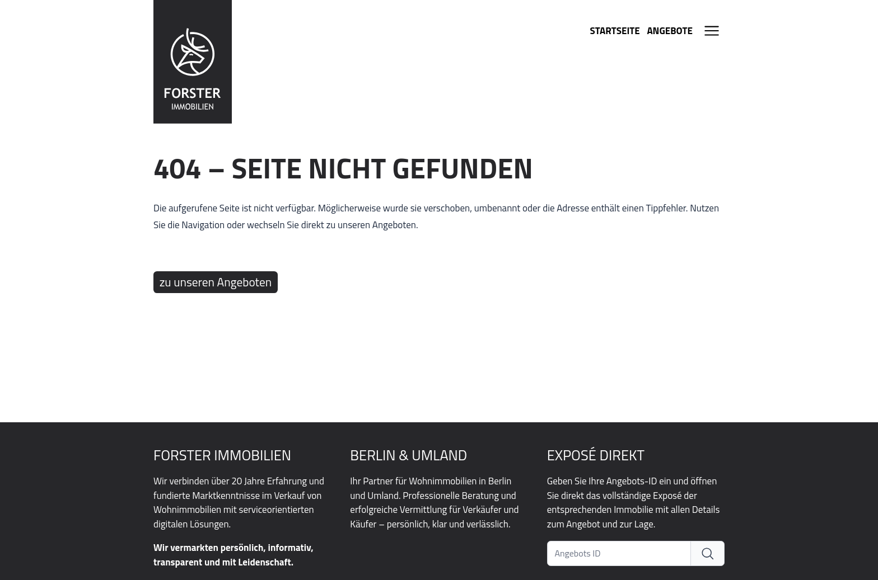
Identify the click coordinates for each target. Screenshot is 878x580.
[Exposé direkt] (707, 553)
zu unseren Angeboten (216, 282)
